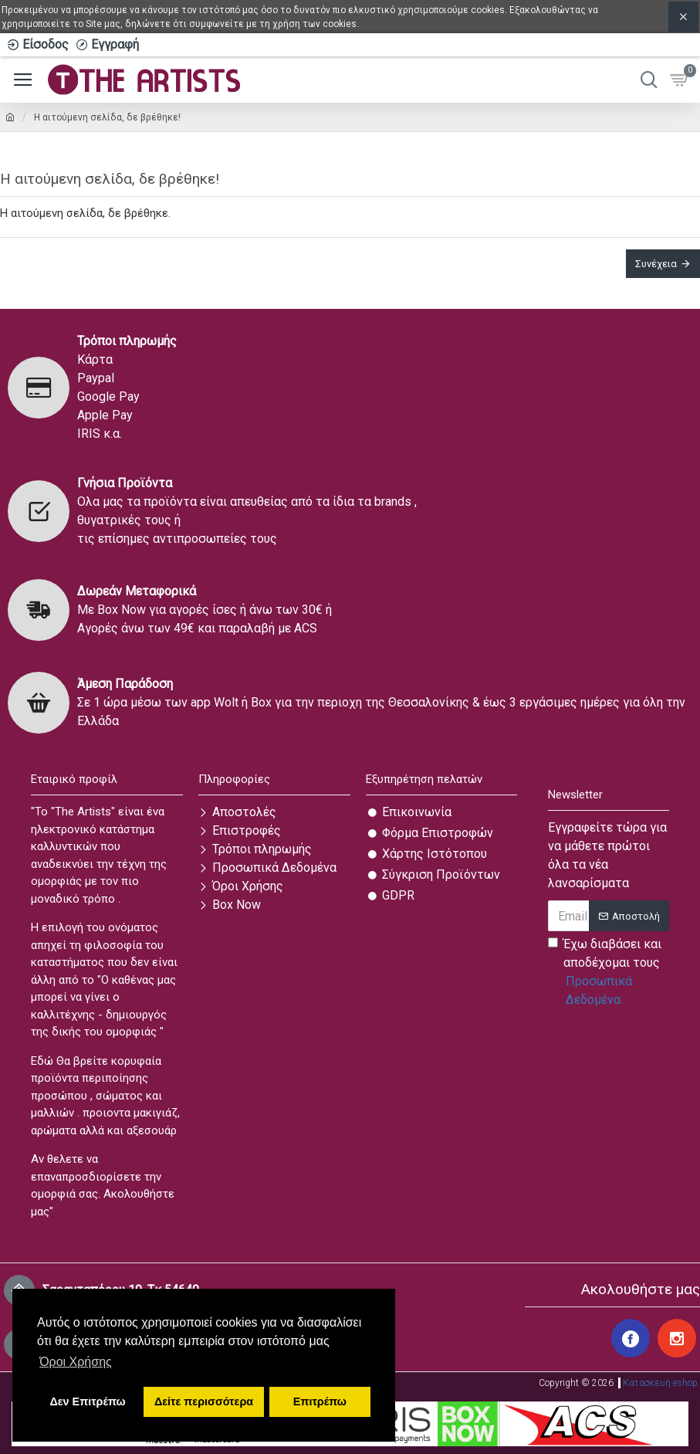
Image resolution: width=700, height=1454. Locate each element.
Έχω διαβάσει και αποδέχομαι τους (608, 973)
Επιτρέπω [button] (320, 1401)
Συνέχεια (656, 263)
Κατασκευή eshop (660, 1379)
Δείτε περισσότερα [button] (203, 1401)
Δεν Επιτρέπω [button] (87, 1401)
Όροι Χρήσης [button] (75, 1361)
